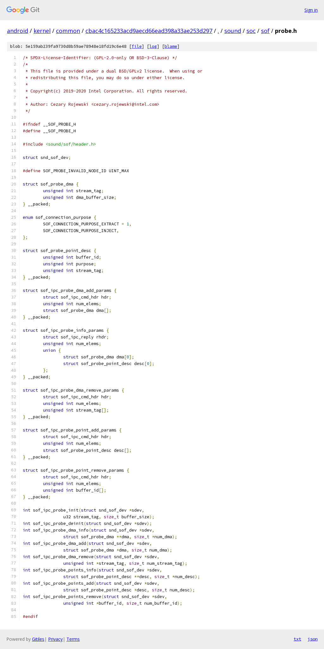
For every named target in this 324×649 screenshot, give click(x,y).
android (17, 31)
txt (297, 639)
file (137, 46)
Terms (73, 639)
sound (232, 31)
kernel (42, 31)
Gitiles (38, 639)
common (68, 31)
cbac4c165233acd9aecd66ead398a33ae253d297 (148, 31)
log (153, 46)
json (313, 639)
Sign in (311, 10)
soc (251, 31)
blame (171, 46)
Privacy (55, 639)
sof (265, 31)
